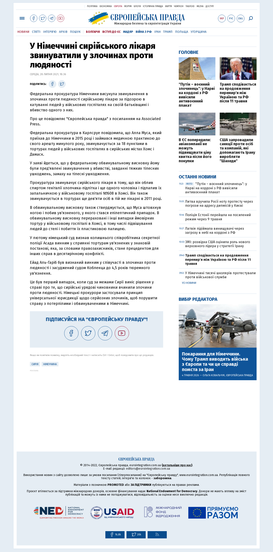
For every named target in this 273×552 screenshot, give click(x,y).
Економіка (106, 6)
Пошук (75, 32)
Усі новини (189, 282)
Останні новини (197, 177)
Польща (181, 32)
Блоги (137, 6)
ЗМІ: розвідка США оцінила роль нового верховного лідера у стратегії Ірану (217, 244)
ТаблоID (190, 6)
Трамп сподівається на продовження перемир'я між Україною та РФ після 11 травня (238, 92)
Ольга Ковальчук (214, 375)
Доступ (210, 6)
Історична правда (153, 6)
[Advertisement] (96, 401)
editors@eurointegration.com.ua (148, 468)
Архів (63, 32)
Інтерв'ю (50, 32)
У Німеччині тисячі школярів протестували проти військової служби (220, 275)
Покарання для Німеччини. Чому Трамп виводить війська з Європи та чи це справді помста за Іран (215, 361)
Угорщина (198, 32)
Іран (157, 32)
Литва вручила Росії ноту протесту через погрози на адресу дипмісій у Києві (219, 203)
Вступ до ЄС (111, 32)
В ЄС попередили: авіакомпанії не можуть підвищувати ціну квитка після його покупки (195, 150)
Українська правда (71, 6)
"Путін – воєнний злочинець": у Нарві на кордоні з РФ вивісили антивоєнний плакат (197, 95)
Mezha (200, 6)
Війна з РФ (144, 32)
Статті (36, 32)
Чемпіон (178, 6)
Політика (92, 6)
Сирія (35, 364)
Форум (128, 6)
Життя (168, 6)
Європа (118, 6)
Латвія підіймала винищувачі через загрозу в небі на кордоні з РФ (214, 231)
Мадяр (128, 32)
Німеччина (50, 364)
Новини (23, 32)
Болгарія (93, 32)
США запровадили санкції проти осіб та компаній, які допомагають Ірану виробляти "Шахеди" (237, 150)
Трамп (168, 32)
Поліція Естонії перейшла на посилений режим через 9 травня (218, 217)
